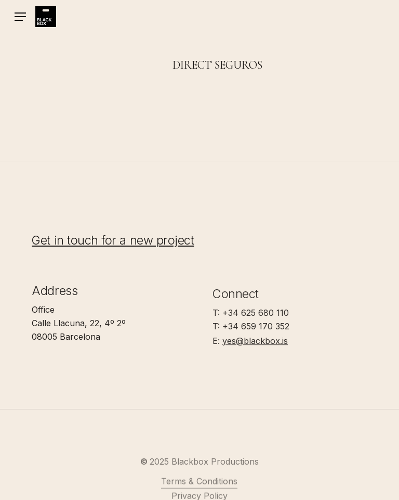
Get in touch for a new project (113, 241)
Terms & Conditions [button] (199, 491)
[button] (20, 16)
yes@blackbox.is (255, 344)
